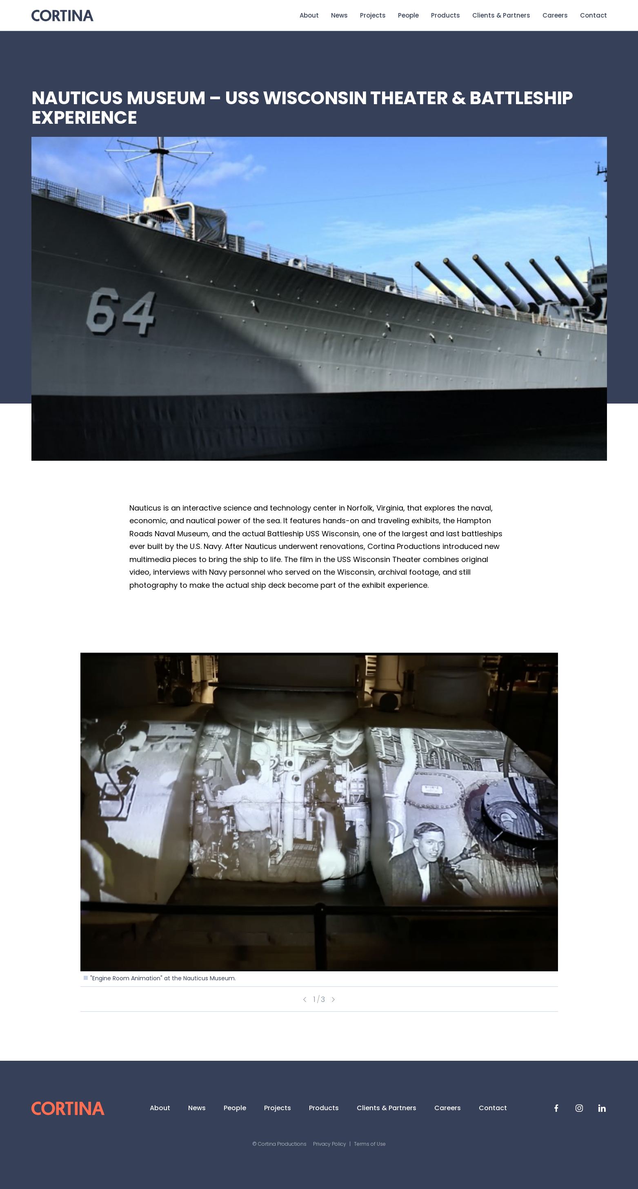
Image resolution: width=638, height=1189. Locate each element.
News (339, 15)
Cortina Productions (62, 15)
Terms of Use (370, 1143)
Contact (593, 15)
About (309, 15)
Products (445, 15)
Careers (555, 15)
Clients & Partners (501, 15)
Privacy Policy (329, 1143)
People (408, 15)
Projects (373, 15)
